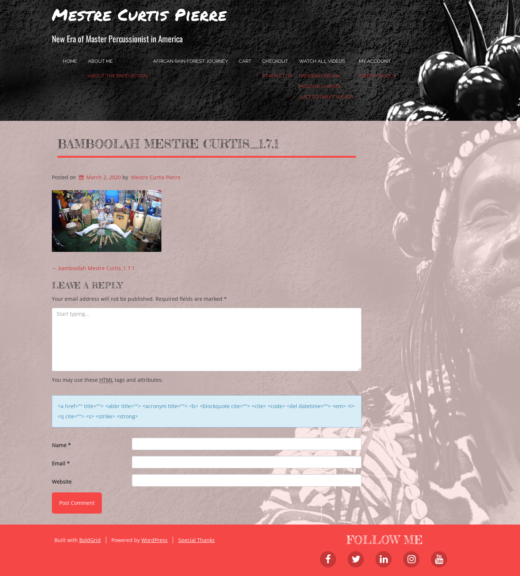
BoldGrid (90, 540)
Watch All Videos (322, 61)
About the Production (118, 75)
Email (61, 463)
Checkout (275, 61)
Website (62, 481)
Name (61, 445)
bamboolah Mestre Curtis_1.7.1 (168, 144)
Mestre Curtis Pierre (139, 14)
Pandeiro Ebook (319, 75)
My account (375, 61)
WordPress (154, 540)
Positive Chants (320, 86)
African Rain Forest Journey (190, 61)
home (70, 61)
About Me (100, 61)
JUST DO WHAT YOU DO (326, 97)
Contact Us (277, 75)
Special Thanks (196, 540)
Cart (245, 61)
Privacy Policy (377, 75)
